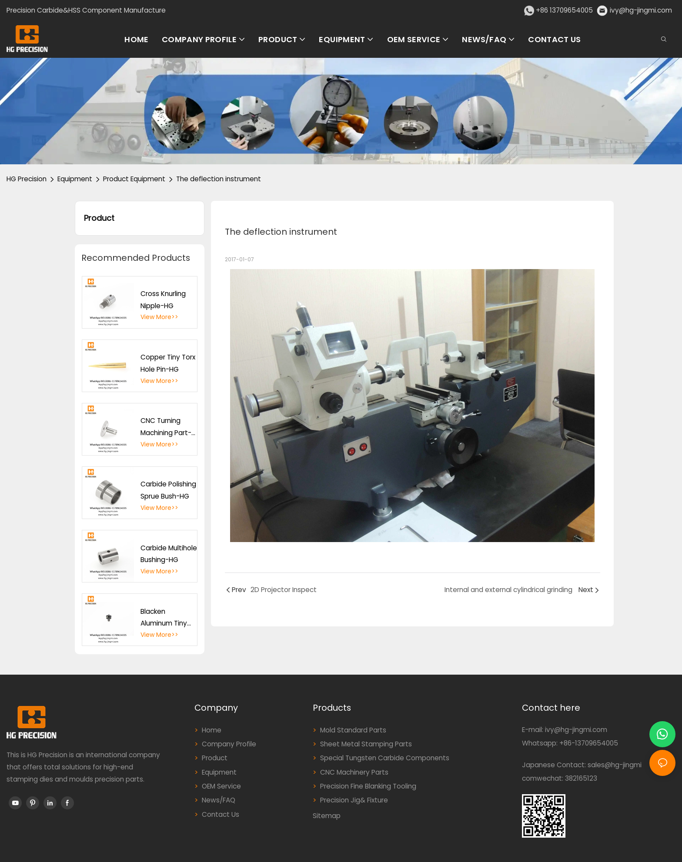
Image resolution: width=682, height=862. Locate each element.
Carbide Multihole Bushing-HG (168, 554)
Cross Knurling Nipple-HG (163, 299)
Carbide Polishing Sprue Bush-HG (168, 490)
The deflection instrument (218, 178)
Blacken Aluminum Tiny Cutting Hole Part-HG (163, 618)
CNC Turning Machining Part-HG (165, 427)
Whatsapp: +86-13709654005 (570, 743)
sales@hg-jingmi (615, 764)
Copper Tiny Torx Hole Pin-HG (167, 363)
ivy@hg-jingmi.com (641, 10)
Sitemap (327, 815)
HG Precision (27, 178)
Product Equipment (134, 178)
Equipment (74, 178)
